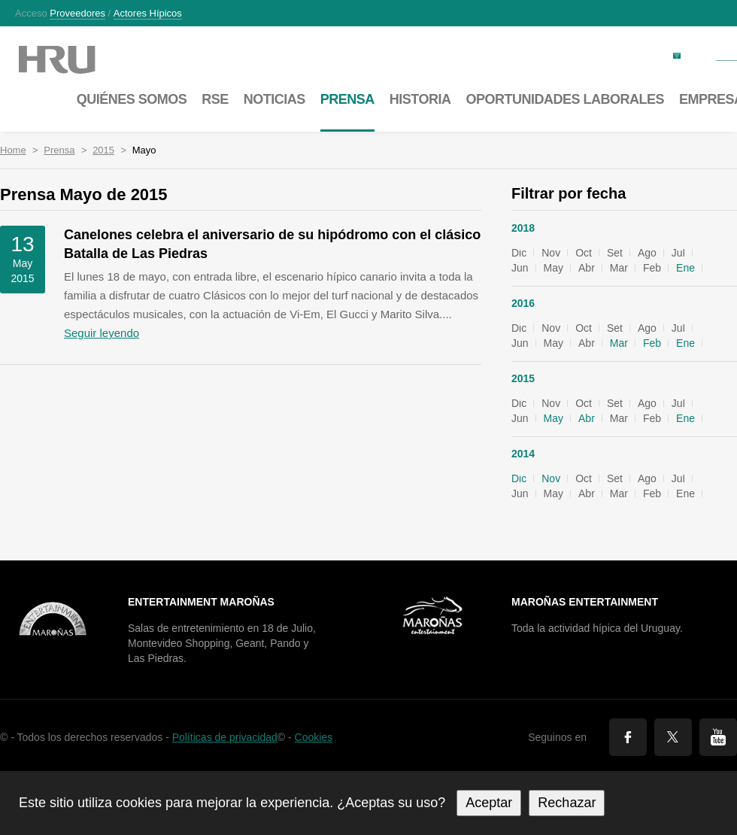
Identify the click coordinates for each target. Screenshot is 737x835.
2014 (523, 454)
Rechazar (567, 802)
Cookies (314, 737)
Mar (619, 343)
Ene (685, 268)
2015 (103, 150)
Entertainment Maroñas (201, 602)
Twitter (673, 737)
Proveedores (77, 13)
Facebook (628, 737)
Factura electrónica (628, 54)
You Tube (718, 737)
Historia (420, 99)
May (553, 418)
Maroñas (72, 59)
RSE (215, 99)
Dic (518, 478)
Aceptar (489, 802)
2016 (523, 303)
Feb (652, 343)
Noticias (274, 99)
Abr (586, 418)
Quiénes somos (132, 99)
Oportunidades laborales (565, 99)
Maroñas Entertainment (584, 602)
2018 (523, 228)
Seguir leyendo (101, 332)
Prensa (59, 150)
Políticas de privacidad (225, 737)
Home (13, 150)
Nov (550, 478)
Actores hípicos (148, 13)
